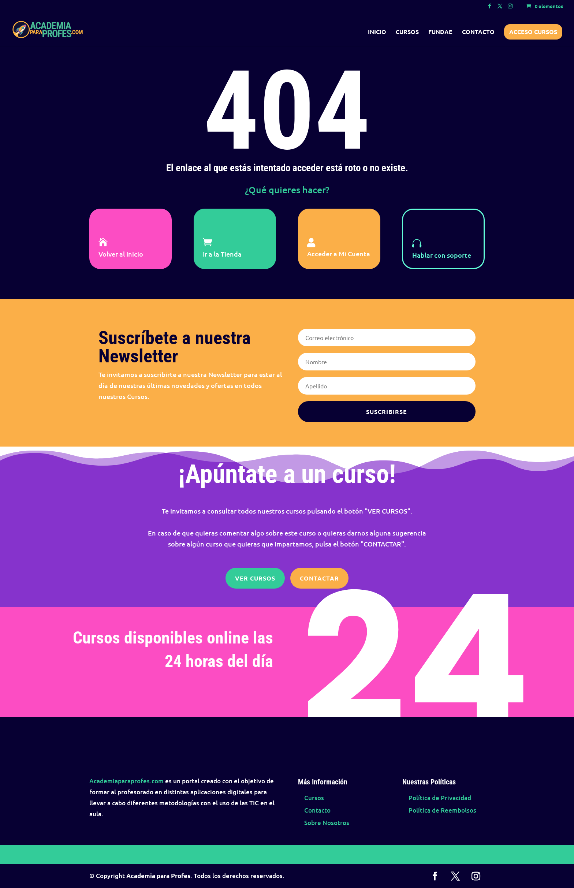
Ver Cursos (255, 578)
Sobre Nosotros (326, 822)
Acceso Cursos (533, 32)
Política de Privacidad (440, 798)
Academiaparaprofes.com (126, 781)
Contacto (478, 32)
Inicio (377, 32)
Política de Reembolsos (442, 810)
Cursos (407, 32)
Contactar (319, 578)
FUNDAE (440, 32)
